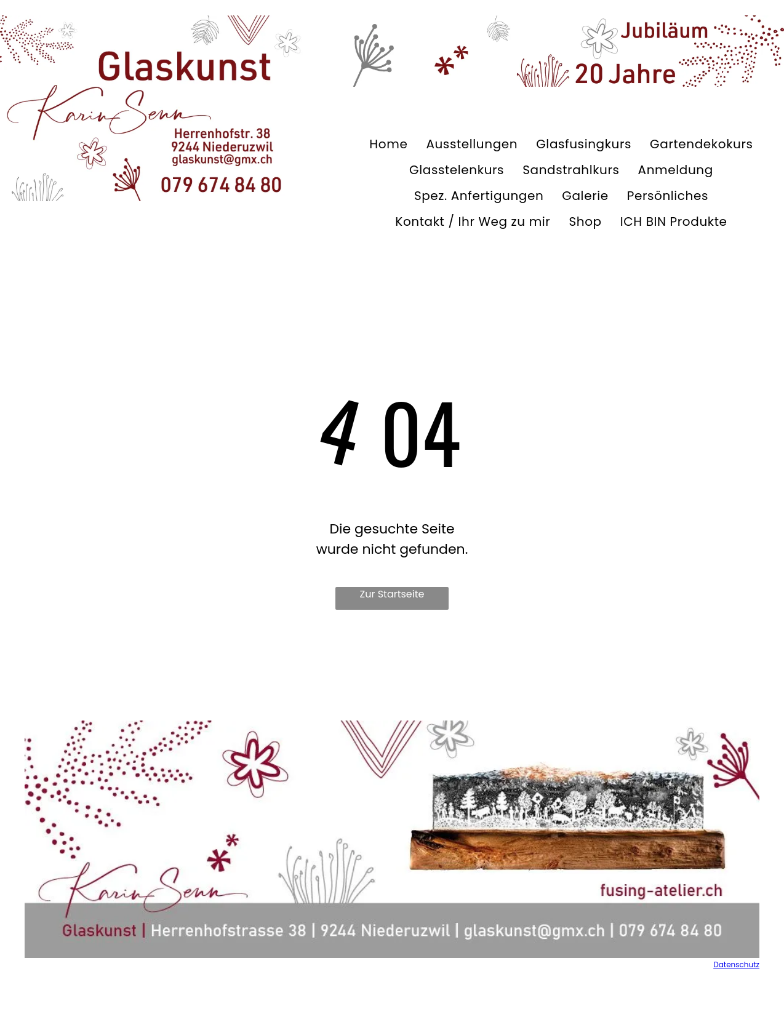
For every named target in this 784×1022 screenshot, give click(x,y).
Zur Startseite (392, 594)
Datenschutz (736, 964)
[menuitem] (388, 144)
